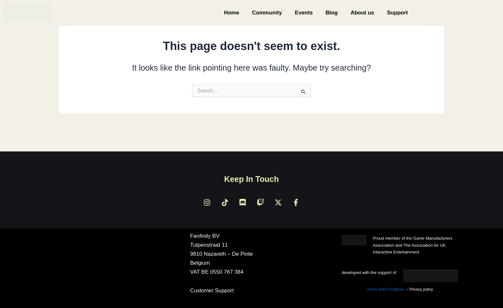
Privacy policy (421, 289)
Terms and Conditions (385, 289)
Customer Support (212, 291)
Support (397, 13)
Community (267, 13)
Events (304, 13)
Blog (332, 13)
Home (231, 13)
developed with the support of (369, 272)
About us (362, 13)
